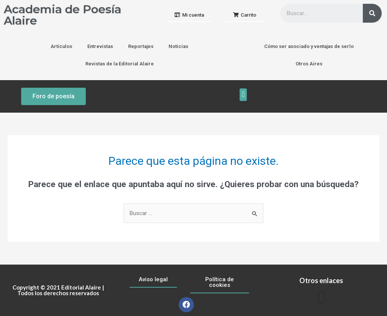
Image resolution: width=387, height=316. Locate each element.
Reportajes (140, 46)
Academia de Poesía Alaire (62, 15)
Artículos (61, 46)
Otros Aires (309, 64)
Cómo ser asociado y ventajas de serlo (309, 46)
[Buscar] (372, 13)
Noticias (178, 46)
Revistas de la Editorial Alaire (119, 64)
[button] (189, 15)
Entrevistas (100, 46)
